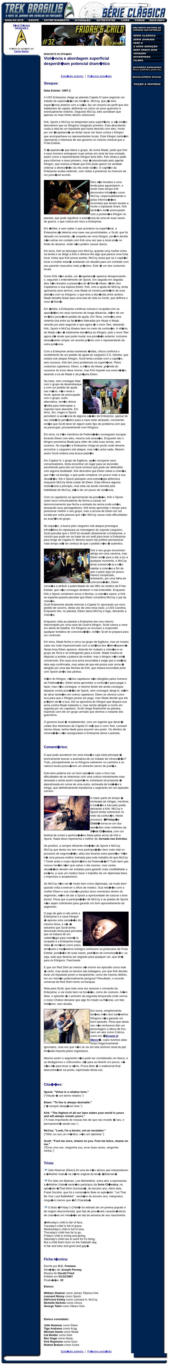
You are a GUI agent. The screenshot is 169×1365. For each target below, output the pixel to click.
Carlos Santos (21, 51)
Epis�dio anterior (72, 76)
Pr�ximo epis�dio (99, 76)
